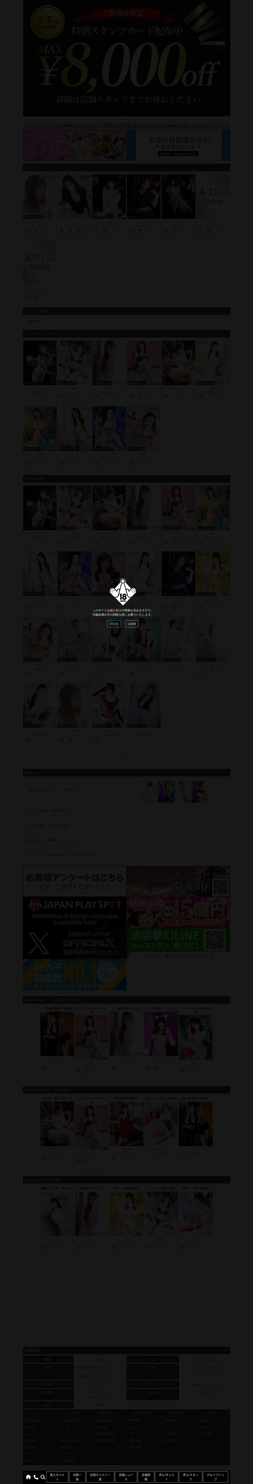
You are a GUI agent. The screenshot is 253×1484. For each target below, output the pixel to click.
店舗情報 (146, 1477)
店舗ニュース (126, 1477)
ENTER (114, 624)
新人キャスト (57, 1477)
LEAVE (132, 624)
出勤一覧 (77, 1477)
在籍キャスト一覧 (100, 1477)
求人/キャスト (166, 1477)
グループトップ (215, 1477)
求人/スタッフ (190, 1477)
